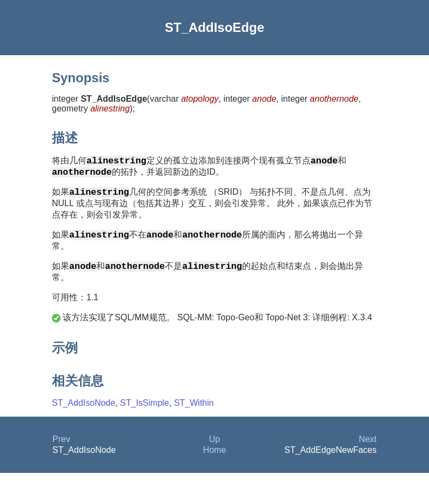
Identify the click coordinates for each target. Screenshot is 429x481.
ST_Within (194, 411)
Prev (61, 447)
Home (214, 458)
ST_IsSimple (144, 411)
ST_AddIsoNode (83, 411)
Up (214, 447)
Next (368, 447)
